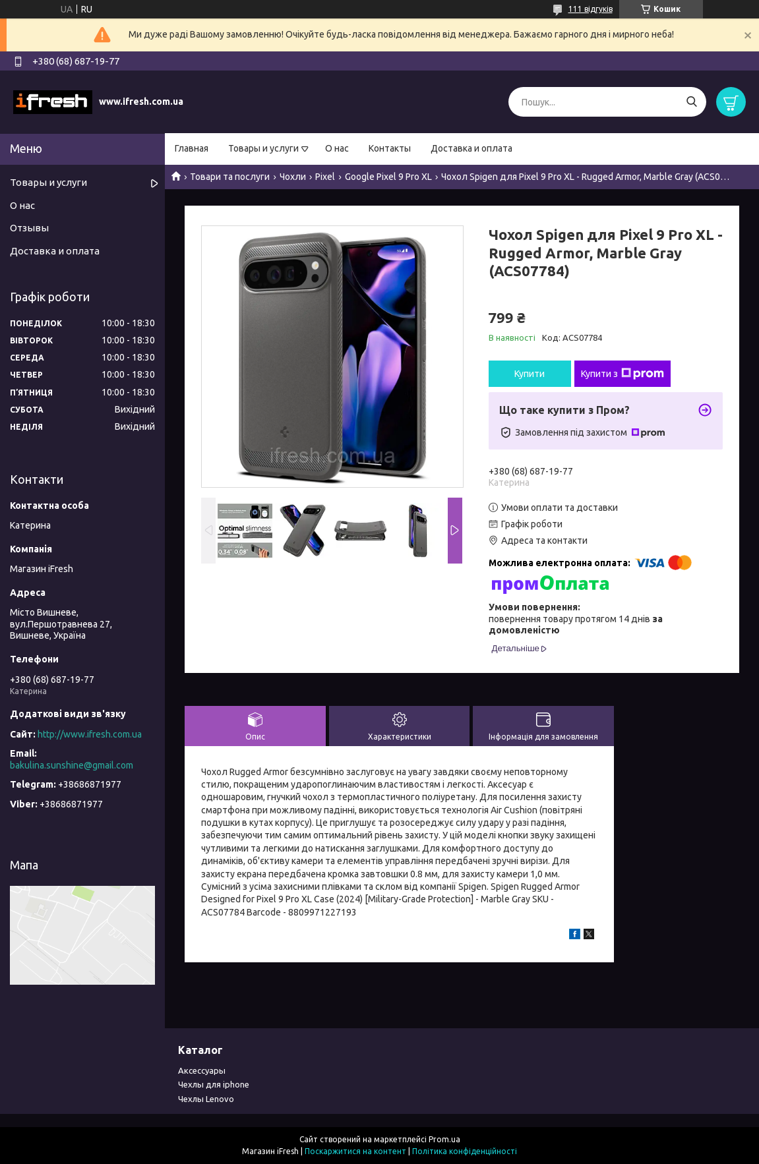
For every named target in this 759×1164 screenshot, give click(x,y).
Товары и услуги (263, 148)
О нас (337, 148)
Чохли (293, 176)
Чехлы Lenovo (206, 1098)
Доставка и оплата (471, 148)
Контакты (390, 148)
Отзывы (29, 227)
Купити (529, 373)
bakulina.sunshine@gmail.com (71, 765)
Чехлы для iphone (213, 1084)
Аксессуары (202, 1070)
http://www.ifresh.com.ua (90, 734)
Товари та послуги (230, 176)
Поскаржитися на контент (355, 1151)
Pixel (325, 176)
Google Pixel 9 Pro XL (388, 176)
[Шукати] (691, 102)
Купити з (622, 374)
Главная (191, 148)
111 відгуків (590, 9)
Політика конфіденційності (464, 1151)
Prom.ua (444, 1139)
